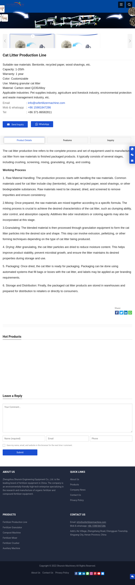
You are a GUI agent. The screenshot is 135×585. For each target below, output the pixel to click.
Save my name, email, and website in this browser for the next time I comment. (39, 445)
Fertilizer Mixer (10, 537)
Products (74, 484)
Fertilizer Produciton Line (15, 522)
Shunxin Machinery (66, 565)
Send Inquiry (15, 124)
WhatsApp (42, 124)
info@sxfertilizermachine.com (46, 103)
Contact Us (75, 495)
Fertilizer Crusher (11, 543)
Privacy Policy (77, 500)
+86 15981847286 (39, 107)
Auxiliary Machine (11, 548)
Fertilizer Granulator (12, 527)
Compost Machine (12, 532)
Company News (77, 489)
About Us (74, 479)
